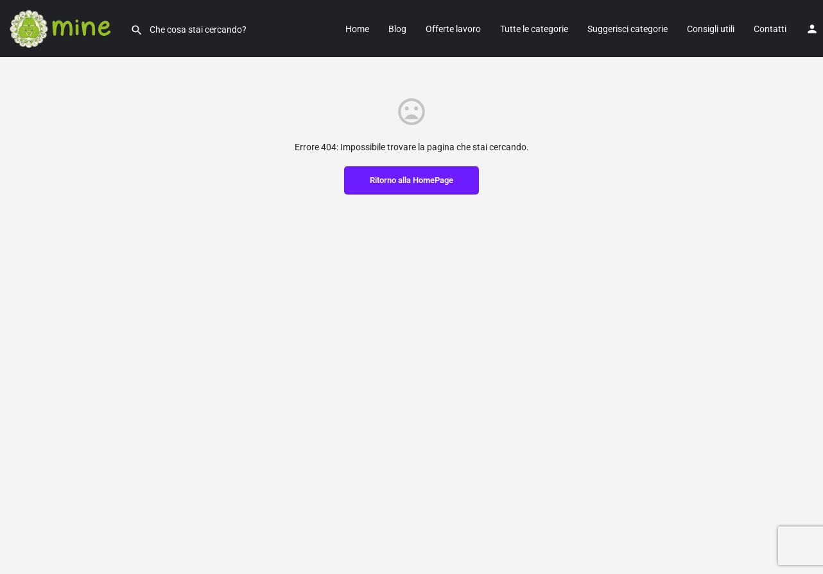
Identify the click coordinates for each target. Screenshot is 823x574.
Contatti (770, 29)
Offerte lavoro (453, 29)
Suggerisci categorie (627, 29)
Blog (397, 29)
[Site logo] (65, 27)
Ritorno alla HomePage (411, 180)
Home (357, 29)
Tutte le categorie (534, 29)
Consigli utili (710, 29)
